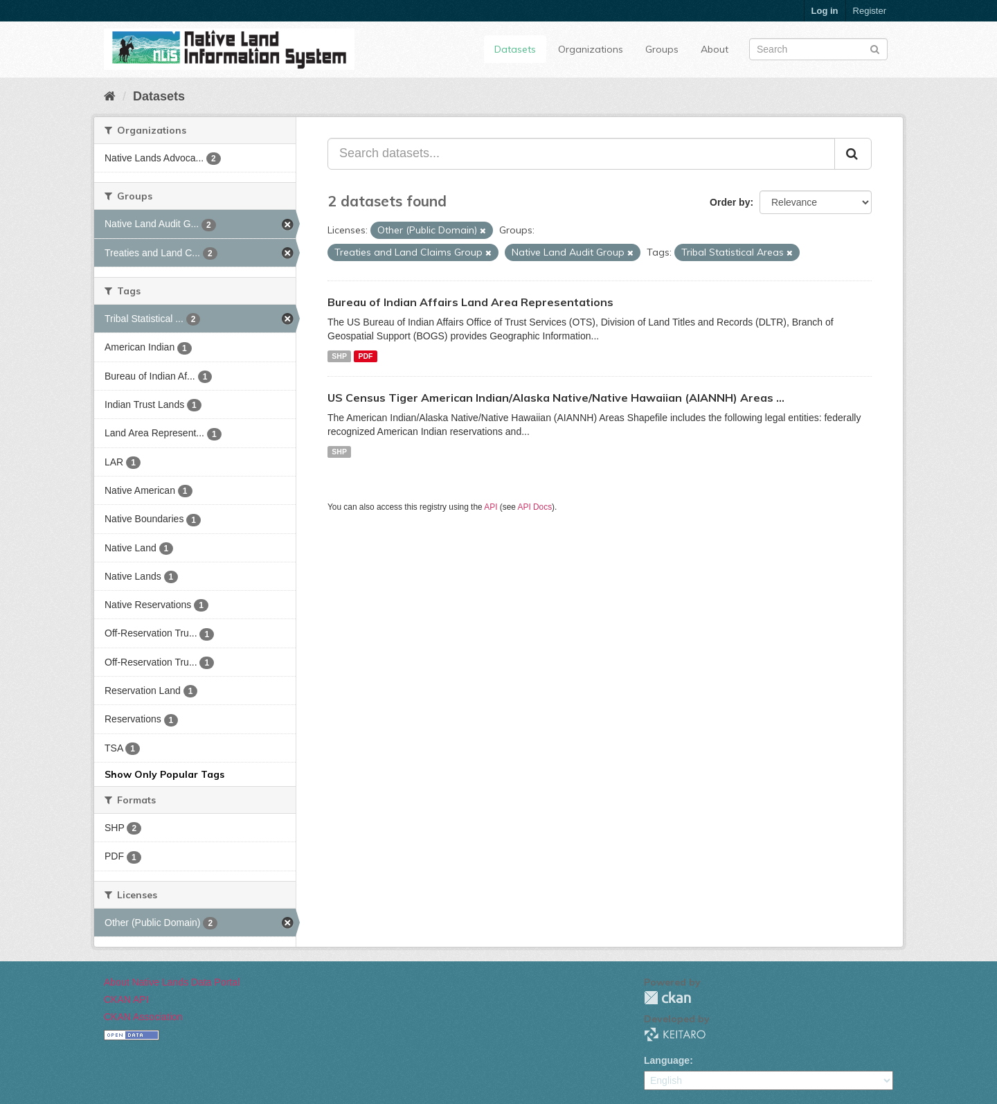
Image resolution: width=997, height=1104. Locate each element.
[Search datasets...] (581, 154)
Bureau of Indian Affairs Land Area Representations (470, 302)
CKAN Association (143, 1016)
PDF (365, 356)
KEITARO (675, 1034)
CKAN (667, 997)
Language (667, 1060)
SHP (339, 356)
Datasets (515, 49)
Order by (730, 202)
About (714, 49)
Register (869, 11)
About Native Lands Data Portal (172, 982)
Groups (662, 49)
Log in (824, 11)
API (490, 507)
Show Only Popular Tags (164, 774)
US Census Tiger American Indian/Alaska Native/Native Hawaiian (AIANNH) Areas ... (555, 397)
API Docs (535, 507)
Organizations (590, 49)
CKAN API (126, 999)
